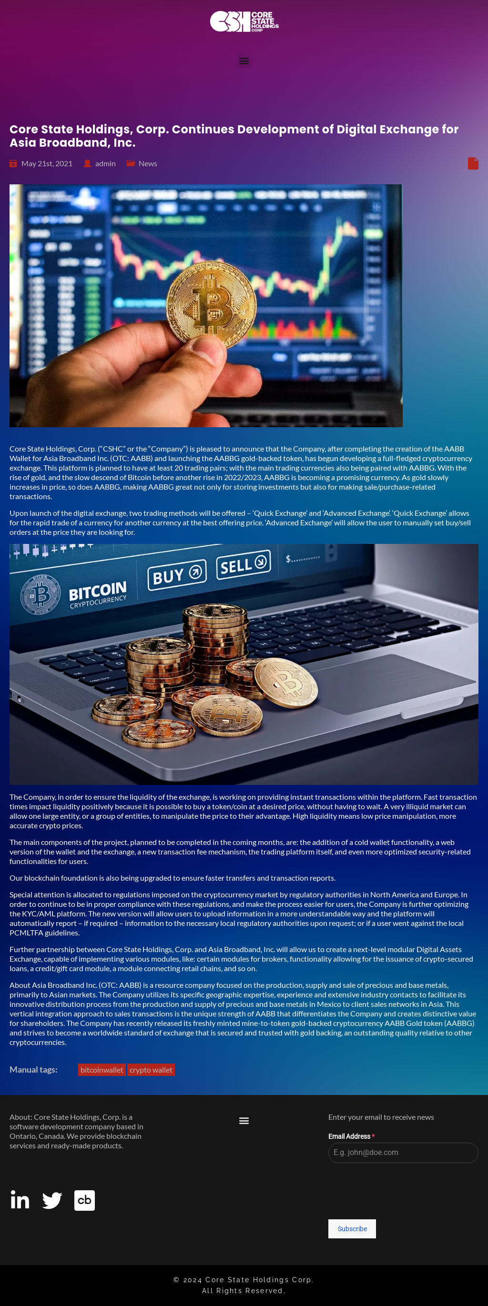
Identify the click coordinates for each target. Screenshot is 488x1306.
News (148, 163)
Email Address (351, 1136)
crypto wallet (151, 1069)
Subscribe (352, 1229)
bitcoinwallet (102, 1069)
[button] (244, 60)
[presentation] (403, 1191)
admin (105, 163)
